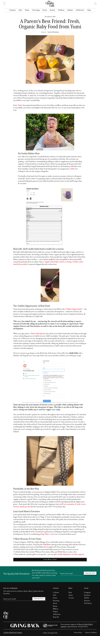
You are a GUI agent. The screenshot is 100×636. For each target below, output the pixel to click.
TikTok (86, 598)
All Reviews (80, 10)
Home (27, 10)
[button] (94, 3)
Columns (12, 10)
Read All (56, 617)
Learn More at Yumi (50, 559)
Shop (89, 10)
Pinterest (87, 601)
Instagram (87, 592)
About (70, 595)
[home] (50, 3)
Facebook (87, 595)
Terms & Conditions (91, 632)
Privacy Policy (78, 632)
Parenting (35, 10)
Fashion (70, 10)
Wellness (61, 10)
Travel (44, 10)
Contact (71, 598)
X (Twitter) (88, 603)
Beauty (52, 10)
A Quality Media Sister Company (12, 632)
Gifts (20, 10)
